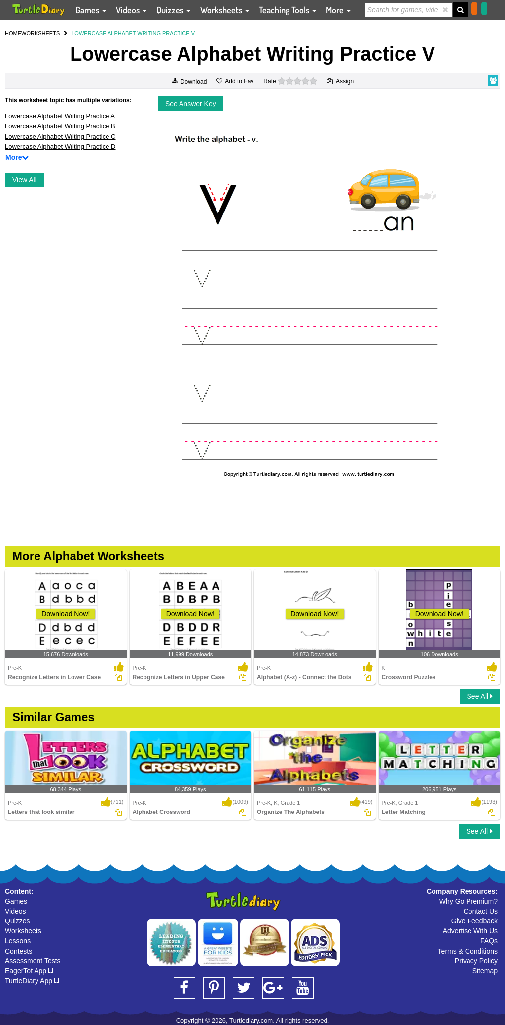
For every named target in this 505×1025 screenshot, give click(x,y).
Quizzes (17, 921)
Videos (15, 911)
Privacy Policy (476, 961)
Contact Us (481, 911)
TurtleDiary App (32, 981)
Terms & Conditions (468, 951)
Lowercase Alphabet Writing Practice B (60, 126)
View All (24, 180)
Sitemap (485, 971)
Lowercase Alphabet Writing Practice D (60, 146)
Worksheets (23, 931)
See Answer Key (190, 103)
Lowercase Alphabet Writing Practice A (60, 116)
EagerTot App (29, 971)
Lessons (18, 941)
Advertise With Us (470, 931)
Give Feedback (474, 921)
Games (16, 901)
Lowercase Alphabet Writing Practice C (60, 136)
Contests (18, 951)
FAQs (489, 941)
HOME (13, 33)
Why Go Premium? (468, 901)
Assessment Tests (33, 961)
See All (480, 696)
